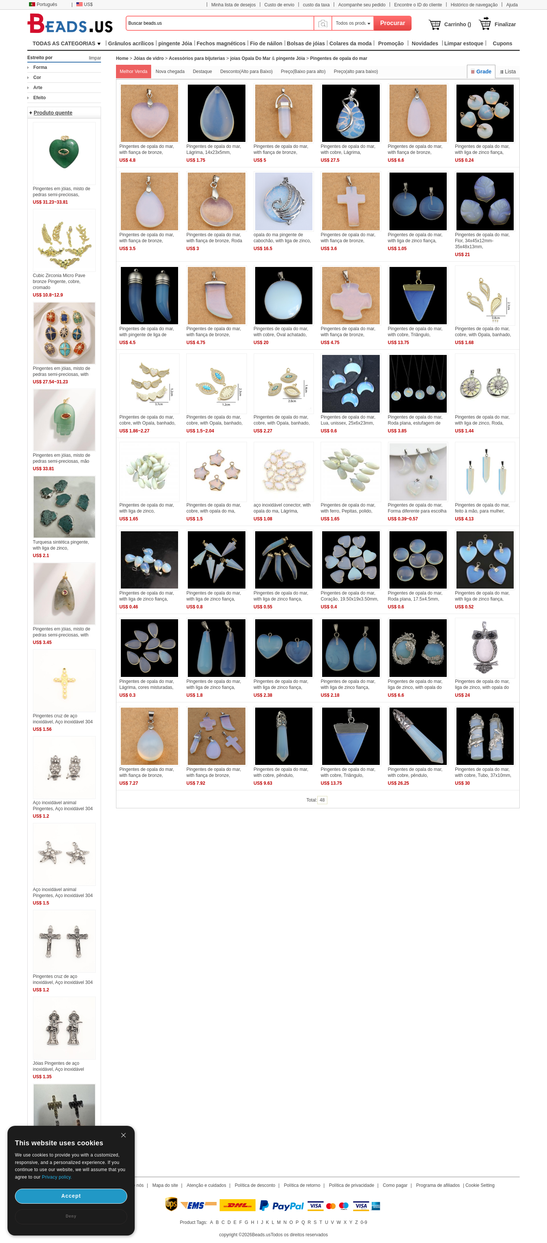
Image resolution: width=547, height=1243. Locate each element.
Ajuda (512, 4)
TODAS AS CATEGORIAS (67, 43)
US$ (84, 4)
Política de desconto (255, 1185)
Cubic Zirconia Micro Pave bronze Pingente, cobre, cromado (59, 281)
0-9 (364, 1222)
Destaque (202, 71)
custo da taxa (316, 4)
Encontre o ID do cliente (418, 4)
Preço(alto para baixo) (356, 71)
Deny (71, 1216)
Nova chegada (170, 71)
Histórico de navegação (474, 4)
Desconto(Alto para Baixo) (246, 71)
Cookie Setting (480, 1185)
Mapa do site (165, 1185)
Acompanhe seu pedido (361, 4)
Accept (71, 1196)
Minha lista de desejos (233, 4)
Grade (481, 72)
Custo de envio (279, 4)
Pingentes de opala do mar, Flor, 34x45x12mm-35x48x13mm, (482, 240)
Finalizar (505, 24)
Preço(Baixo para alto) (303, 71)
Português (43, 4)
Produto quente (53, 113)
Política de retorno (302, 1185)
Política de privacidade (351, 1185)
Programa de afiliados (438, 1185)
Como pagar (395, 1185)
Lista (507, 72)
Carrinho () (457, 24)
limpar (95, 58)
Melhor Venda (133, 71)
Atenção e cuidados (206, 1185)
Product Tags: (193, 1222)
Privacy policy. (57, 1177)
